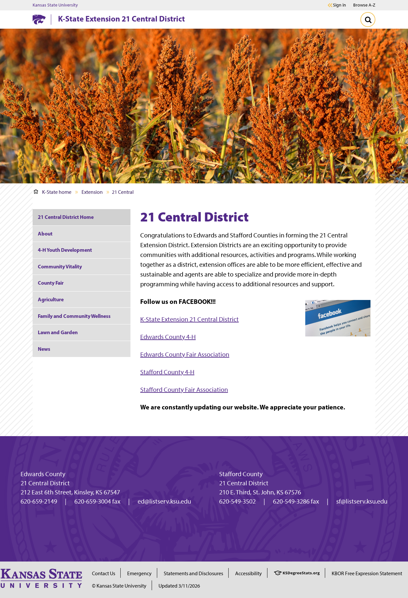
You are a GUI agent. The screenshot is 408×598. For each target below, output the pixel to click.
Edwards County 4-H (168, 337)
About (45, 233)
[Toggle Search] (367, 19)
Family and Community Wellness (74, 316)
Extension (92, 192)
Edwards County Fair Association (184, 354)
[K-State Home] (39, 19)
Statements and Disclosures (193, 573)
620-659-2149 (39, 501)
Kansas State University (55, 5)
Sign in (339, 5)
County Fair (51, 282)
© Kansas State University (119, 586)
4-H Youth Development (65, 250)
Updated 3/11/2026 (179, 586)
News (44, 349)
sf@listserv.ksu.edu (361, 501)
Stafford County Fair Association (184, 389)
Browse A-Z (364, 5)
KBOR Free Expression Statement (367, 573)
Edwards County (43, 474)
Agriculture (51, 299)
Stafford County (241, 474)
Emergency (139, 573)
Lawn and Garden (58, 332)
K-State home (52, 192)
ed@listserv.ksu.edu (164, 501)
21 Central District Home (66, 217)
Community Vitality (60, 266)
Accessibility (248, 573)
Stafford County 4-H (167, 372)
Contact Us (103, 573)
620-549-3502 (237, 501)
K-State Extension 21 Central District (121, 18)
